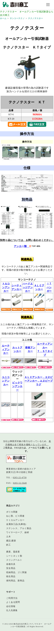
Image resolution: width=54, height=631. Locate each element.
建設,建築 (11, 540)
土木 (8, 536)
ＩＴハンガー (49, 287)
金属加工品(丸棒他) (16, 524)
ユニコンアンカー (6, 381)
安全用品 (10, 568)
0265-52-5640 (20, 483)
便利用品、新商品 (15, 580)
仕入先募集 (12, 610)
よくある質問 (13, 602)
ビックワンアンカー (17, 386)
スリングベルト (14, 560)
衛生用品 (10, 576)
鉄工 (8, 545)
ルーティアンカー (6, 349)
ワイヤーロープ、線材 (17, 532)
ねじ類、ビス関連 (15, 516)
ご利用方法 (12, 598)
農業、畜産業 (13, 552)
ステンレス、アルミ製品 (18, 528)
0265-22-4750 (19, 477)
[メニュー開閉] (48, 5)
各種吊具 (10, 564)
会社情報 (10, 606)
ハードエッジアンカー (28, 287)
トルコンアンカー (6, 287)
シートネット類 (14, 556)
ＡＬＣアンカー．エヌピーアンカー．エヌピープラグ (38, 381)
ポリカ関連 (12, 512)
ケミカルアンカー (15, 520)
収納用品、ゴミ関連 (16, 572)
